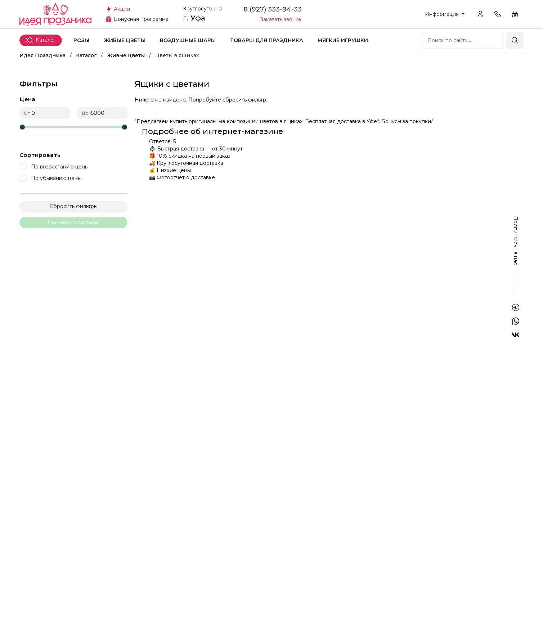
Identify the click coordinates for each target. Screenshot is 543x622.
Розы (81, 40)
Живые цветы (124, 40)
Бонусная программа (141, 19)
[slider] (22, 127)
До (85, 113)
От (27, 113)
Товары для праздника (266, 40)
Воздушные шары (188, 40)
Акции (122, 9)
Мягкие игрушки (343, 40)
